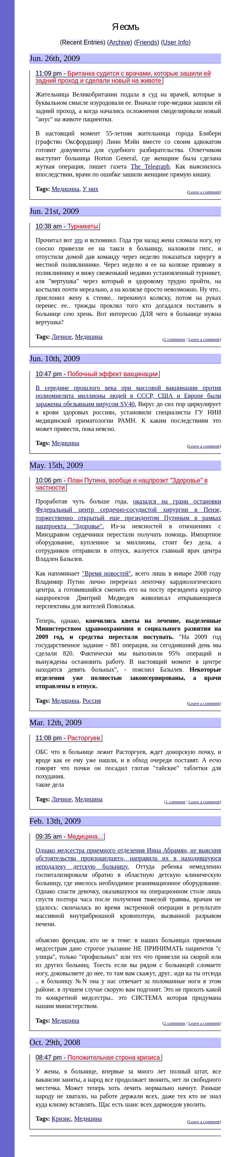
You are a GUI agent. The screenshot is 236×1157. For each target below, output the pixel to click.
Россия (92, 700)
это (78, 240)
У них (90, 189)
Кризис (61, 1118)
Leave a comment (204, 191)
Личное (62, 336)
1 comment (175, 801)
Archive (119, 42)
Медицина (65, 189)
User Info (176, 42)
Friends (146, 42)
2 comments (174, 339)
